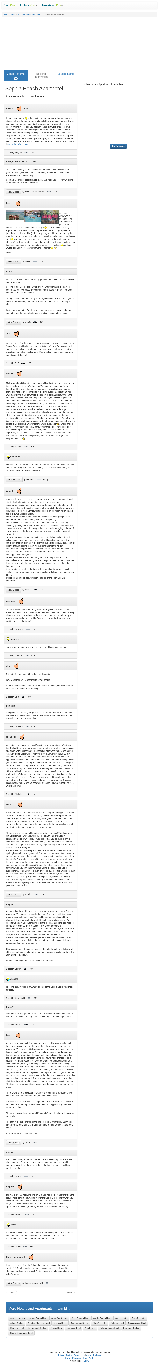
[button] (28, 5)
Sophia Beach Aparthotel (21, 1333)
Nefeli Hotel (90, 1328)
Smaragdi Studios (131, 1328)
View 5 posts (14, 322)
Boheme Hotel (117, 1323)
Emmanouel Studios (37, 1328)
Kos (5, 15)
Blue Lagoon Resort (79, 1323)
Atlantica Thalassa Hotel (39, 1323)
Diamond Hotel (17, 1328)
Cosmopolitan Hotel (137, 1323)
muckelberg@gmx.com (18, 144)
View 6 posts (14, 192)
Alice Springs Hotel (80, 1318)
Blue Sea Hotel (99, 1323)
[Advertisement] (79, 47)
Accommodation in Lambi (29, 15)
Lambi (12, 15)
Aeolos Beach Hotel (38, 1318)
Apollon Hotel (121, 1318)
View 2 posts (14, 590)
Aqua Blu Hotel (138, 1318)
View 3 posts (14, 261)
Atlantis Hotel (60, 1323)
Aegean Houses (17, 1318)
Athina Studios (16, 1323)
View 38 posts (14, 479)
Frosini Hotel (56, 1328)
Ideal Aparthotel (73, 1328)
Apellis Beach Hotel (102, 1318)
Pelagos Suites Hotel (109, 1328)
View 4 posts (14, 1143)
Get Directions (118, 146)
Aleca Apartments (59, 1318)
